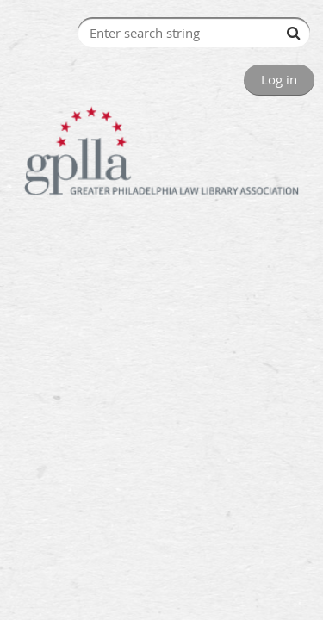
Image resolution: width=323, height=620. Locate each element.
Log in (279, 79)
